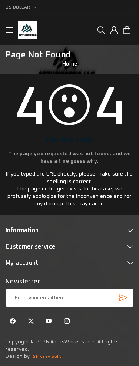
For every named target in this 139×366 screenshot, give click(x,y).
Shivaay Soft (47, 357)
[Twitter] (31, 321)
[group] (101, 30)
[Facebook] (13, 321)
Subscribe (122, 297)
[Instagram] (67, 321)
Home (69, 64)
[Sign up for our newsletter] (69, 298)
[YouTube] (49, 321)
